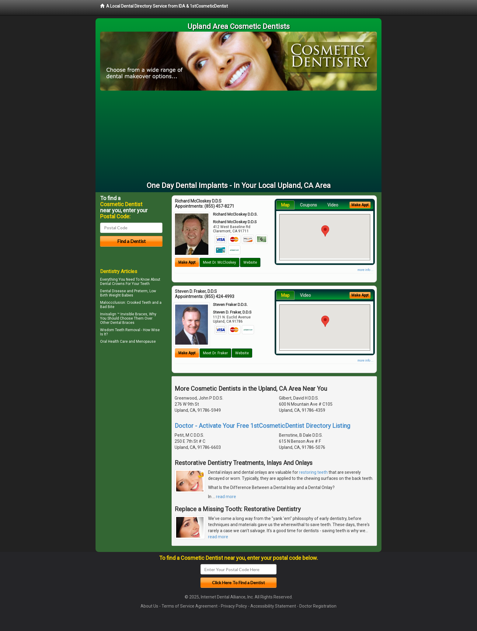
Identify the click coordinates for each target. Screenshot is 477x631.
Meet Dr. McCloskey (219, 262)
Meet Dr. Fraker (215, 353)
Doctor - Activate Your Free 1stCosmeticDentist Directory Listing (262, 425)
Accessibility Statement (273, 606)
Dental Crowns (112, 284)
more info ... (365, 270)
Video (332, 205)
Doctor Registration (317, 606)
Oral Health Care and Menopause (128, 341)
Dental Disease (113, 291)
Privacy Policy (234, 606)
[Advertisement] (238, 136)
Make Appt (187, 262)
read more (226, 496)
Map (285, 205)
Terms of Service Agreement (190, 606)
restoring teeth (313, 472)
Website (250, 262)
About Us (149, 606)
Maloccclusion (112, 302)
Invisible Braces (133, 314)
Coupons (308, 205)
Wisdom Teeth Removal (120, 330)
